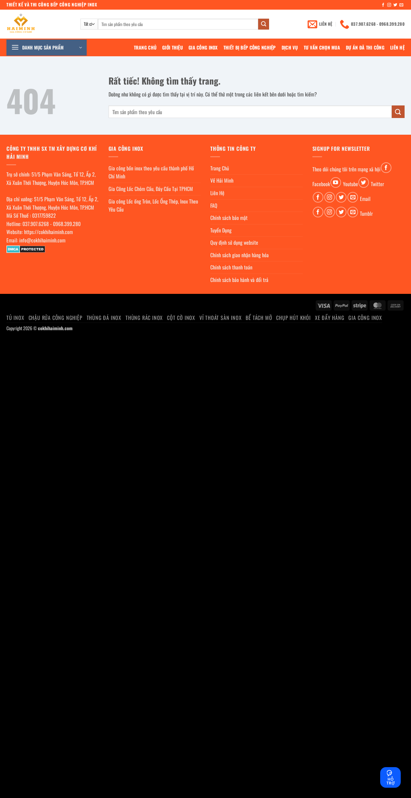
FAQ (213, 205)
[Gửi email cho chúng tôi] (401, 5)
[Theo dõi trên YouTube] (335, 182)
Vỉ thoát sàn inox (220, 318)
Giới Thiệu (172, 47)
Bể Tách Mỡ (259, 318)
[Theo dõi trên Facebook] (383, 5)
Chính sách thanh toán (231, 267)
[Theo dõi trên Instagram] (389, 5)
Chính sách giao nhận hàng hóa (239, 255)
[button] (46, 48)
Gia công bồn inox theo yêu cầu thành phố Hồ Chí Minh (151, 172)
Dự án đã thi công (365, 47)
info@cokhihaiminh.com (42, 240)
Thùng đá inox (104, 318)
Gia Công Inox (203, 47)
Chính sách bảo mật (229, 218)
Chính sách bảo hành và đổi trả (239, 280)
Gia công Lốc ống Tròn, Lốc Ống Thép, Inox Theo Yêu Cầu (153, 205)
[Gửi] (263, 24)
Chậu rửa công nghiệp (56, 318)
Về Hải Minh (221, 180)
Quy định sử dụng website (234, 242)
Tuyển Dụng (221, 230)
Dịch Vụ (290, 47)
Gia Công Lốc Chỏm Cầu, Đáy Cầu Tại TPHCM (151, 189)
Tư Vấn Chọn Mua (322, 47)
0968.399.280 (67, 224)
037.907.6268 (35, 224)
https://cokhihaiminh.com (48, 232)
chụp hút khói (293, 318)
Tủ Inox (15, 318)
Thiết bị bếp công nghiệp (249, 47)
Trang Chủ (145, 47)
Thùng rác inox (144, 318)
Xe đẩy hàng (330, 318)
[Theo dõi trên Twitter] (395, 5)
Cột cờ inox (181, 318)
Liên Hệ (397, 47)
